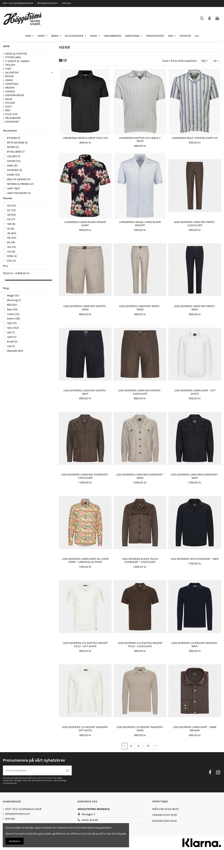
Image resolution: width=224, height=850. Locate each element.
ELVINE (13, 174)
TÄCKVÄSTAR (13, 118)
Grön (13, 327)
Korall (12, 341)
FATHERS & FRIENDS (20, 184)
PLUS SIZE (11, 114)
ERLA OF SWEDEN (19, 179)
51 (148, 746)
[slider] (4, 280)
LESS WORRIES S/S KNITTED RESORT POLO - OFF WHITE (85, 644)
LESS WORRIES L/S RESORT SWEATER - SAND (140, 728)
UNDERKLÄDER (14, 95)
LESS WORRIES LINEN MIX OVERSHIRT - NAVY (195, 476)
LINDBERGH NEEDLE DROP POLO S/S (85, 138)
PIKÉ (8, 68)
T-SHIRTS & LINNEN (17, 61)
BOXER (13, 147)
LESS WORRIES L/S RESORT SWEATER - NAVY (194, 644)
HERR (6, 46)
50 (10, 228)
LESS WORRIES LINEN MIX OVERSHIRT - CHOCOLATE (85, 476)
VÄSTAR (9, 87)
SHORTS (10, 91)
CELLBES (13, 156)
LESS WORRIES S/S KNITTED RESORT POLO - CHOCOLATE (140, 644)
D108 (12, 256)
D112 (11, 260)
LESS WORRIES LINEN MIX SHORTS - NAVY (85, 392)
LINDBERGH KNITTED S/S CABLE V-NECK (140, 139)
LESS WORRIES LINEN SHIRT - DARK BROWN (194, 728)
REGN (8, 99)
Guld (11, 336)
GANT (13, 188)
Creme (13, 314)
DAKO (12, 165)
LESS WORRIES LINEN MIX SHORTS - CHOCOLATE (140, 392)
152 (11, 247)
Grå (12, 323)
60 (11, 242)
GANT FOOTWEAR (19, 193)
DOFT (8, 106)
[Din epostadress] (33, 770)
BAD (7, 110)
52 (11, 210)
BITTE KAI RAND (17, 142)
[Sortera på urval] (204, 61)
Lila (11, 346)
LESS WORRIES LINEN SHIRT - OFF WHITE (194, 392)
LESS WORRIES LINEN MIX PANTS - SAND (140, 308)
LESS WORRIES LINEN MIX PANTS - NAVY (195, 308)
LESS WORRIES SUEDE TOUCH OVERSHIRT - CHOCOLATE (140, 560)
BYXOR (9, 76)
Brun (12, 309)
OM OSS (66, 3)
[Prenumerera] (67, 770)
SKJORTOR (11, 72)
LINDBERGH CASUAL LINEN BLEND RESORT (140, 223)
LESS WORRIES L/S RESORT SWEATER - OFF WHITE (85, 728)
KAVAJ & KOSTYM (16, 53)
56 (11, 214)
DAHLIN (14, 161)
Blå (12, 304)
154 (11, 251)
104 (11, 205)
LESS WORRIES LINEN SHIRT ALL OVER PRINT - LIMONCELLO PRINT (85, 560)
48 (11, 233)
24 (216, 60)
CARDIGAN (11, 83)
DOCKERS (14, 170)
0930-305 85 (90, 820)
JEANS (9, 80)
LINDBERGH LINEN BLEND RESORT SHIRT (85, 223)
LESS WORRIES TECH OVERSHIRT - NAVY (195, 559)
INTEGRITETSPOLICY (47, 3)
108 (11, 224)
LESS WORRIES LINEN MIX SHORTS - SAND (85, 308)
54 (11, 219)
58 (11, 237)
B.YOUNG (13, 138)
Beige (13, 295)
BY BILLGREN (16, 151)
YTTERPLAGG (13, 57)
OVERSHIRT (12, 121)
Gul (11, 332)
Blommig (14, 300)
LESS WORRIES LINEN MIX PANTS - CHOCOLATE (195, 223)
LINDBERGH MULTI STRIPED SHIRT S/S (195, 138)
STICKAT (10, 102)
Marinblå (15, 350)
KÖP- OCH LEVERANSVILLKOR (18, 3)
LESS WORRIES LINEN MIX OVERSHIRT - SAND (140, 476)
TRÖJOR (10, 65)
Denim (13, 318)
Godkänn (14, 841)
